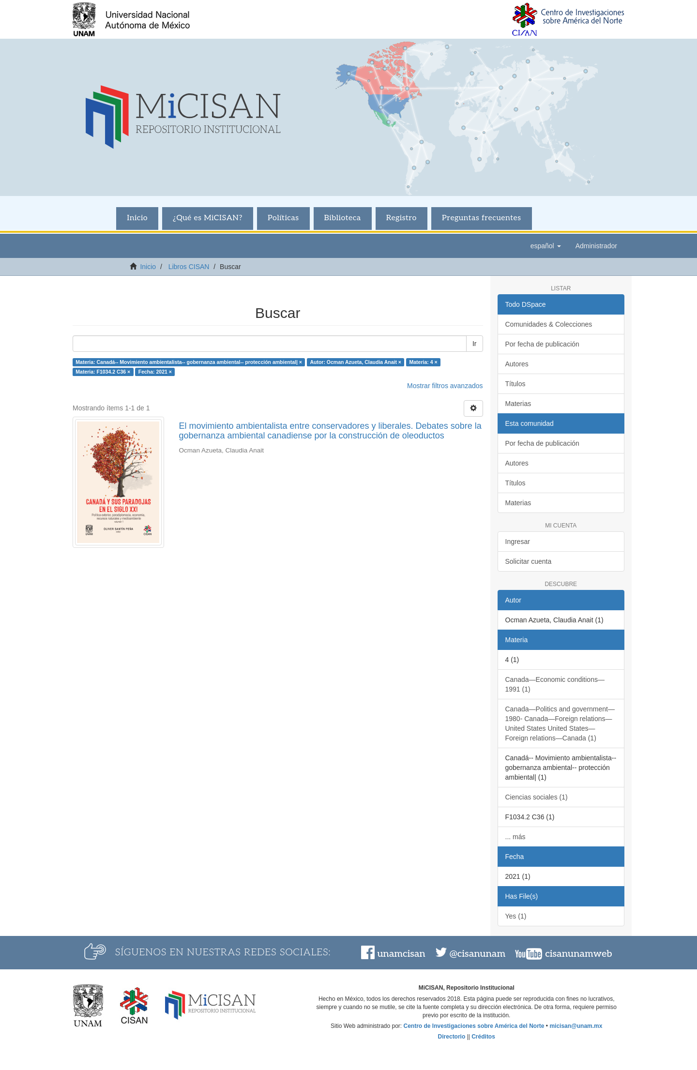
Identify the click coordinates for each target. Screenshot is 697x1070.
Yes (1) (516, 916)
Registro (401, 218)
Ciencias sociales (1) (536, 797)
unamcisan (401, 954)
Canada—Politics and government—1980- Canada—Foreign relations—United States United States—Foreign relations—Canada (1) (560, 723)
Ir (474, 343)
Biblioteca (342, 218)
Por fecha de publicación (542, 344)
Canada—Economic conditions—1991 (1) (555, 684)
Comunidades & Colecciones (548, 324)
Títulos (515, 384)
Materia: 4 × (423, 362)
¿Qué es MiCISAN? (207, 218)
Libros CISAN (189, 267)
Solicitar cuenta (528, 561)
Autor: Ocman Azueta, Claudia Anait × (355, 362)
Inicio (137, 218)
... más (515, 837)
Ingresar (517, 541)
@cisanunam (477, 954)
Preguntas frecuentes (481, 218)
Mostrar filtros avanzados (445, 386)
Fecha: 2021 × (155, 372)
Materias (518, 403)
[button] (545, 246)
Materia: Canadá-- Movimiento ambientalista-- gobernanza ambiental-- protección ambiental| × (189, 362)
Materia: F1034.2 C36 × (103, 372)
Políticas (283, 218)
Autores (517, 364)
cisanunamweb (578, 954)
